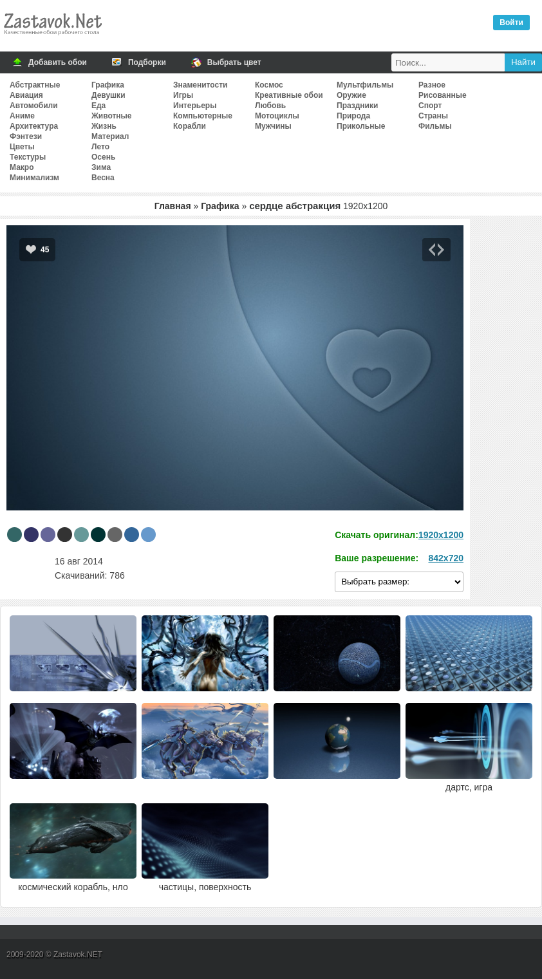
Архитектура (34, 126)
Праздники (357, 105)
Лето (100, 146)
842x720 (445, 558)
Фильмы (435, 126)
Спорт (430, 105)
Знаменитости (200, 84)
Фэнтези (26, 136)
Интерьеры (194, 105)
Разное (431, 84)
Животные (111, 115)
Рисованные (442, 95)
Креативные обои (289, 95)
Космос (269, 84)
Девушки (108, 95)
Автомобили (34, 105)
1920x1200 (440, 535)
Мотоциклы (277, 115)
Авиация (26, 95)
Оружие (351, 95)
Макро (21, 167)
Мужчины (273, 126)
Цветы (22, 146)
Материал (110, 136)
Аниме (22, 115)
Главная (172, 206)
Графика (107, 84)
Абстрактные (35, 84)
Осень (103, 157)
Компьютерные (202, 115)
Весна (103, 177)
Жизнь (104, 126)
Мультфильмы (365, 84)
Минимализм (34, 177)
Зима (101, 167)
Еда (98, 105)
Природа (353, 115)
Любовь (270, 105)
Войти (511, 22)
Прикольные (361, 126)
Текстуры (28, 157)
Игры (183, 95)
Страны (433, 115)
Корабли (189, 126)
